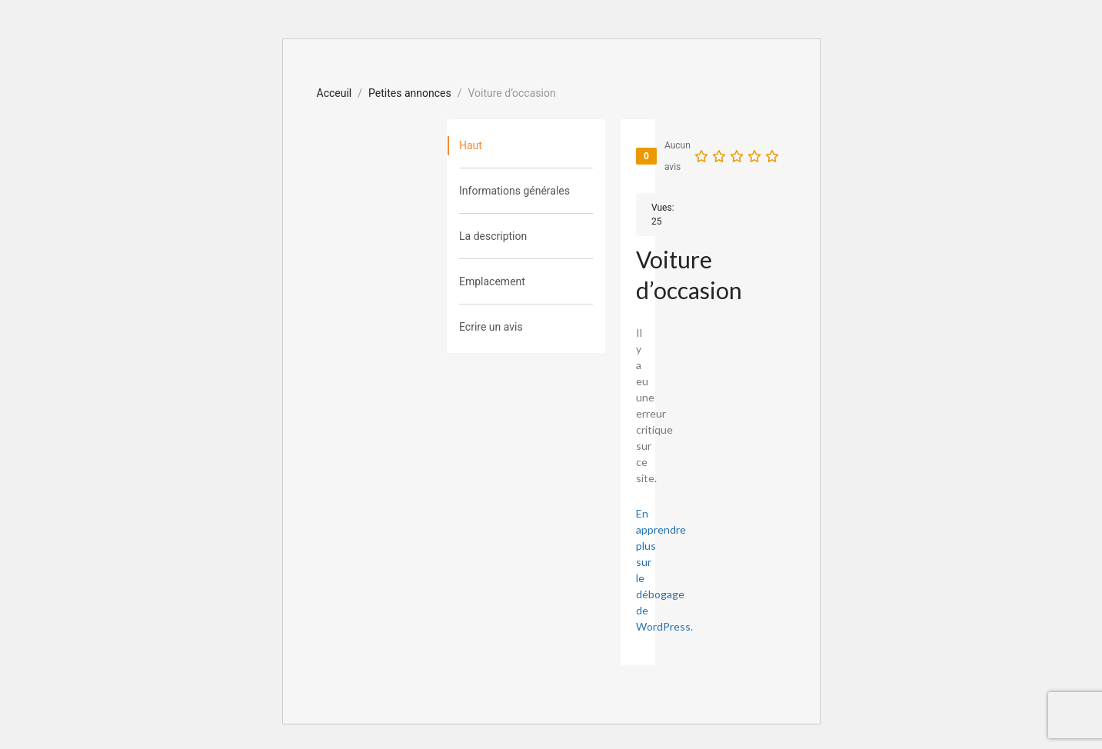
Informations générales (514, 191)
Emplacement (492, 281)
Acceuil (334, 93)
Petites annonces (409, 93)
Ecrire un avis (491, 327)
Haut (470, 145)
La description (493, 236)
